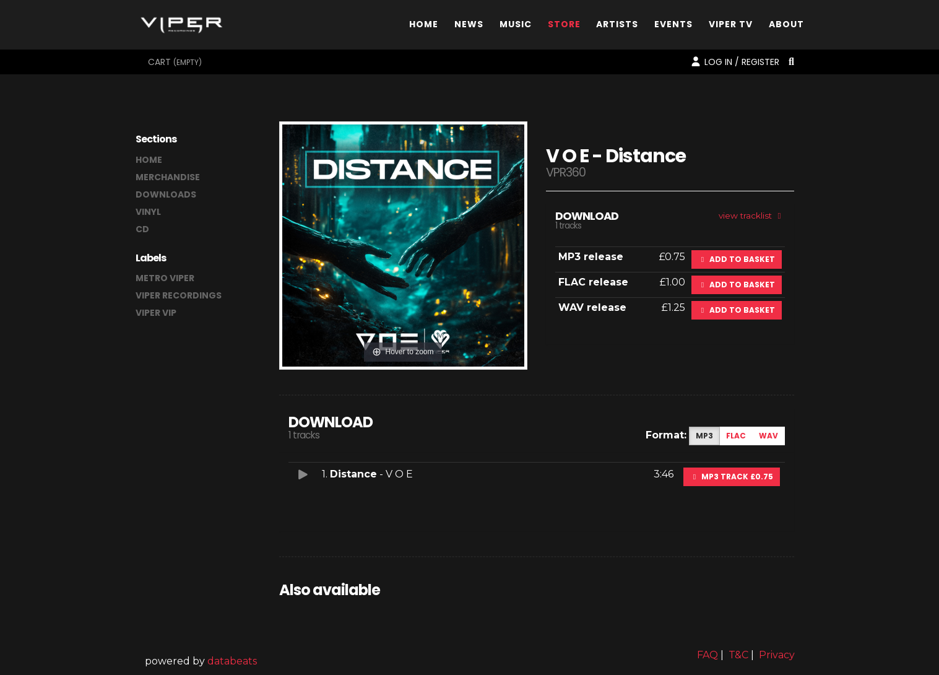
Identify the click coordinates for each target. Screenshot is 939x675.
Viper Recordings (179, 295)
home (149, 160)
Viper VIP (156, 313)
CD (142, 229)
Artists (617, 27)
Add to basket (736, 259)
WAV (768, 435)
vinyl (148, 212)
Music (516, 27)
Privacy (777, 655)
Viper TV (731, 27)
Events (673, 27)
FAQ (707, 655)
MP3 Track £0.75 (731, 476)
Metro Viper (165, 278)
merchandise (168, 177)
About (786, 27)
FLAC (736, 435)
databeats (232, 661)
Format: (666, 435)
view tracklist (752, 215)
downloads (166, 194)
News (468, 27)
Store (564, 27)
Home (423, 27)
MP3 (704, 435)
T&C (738, 655)
